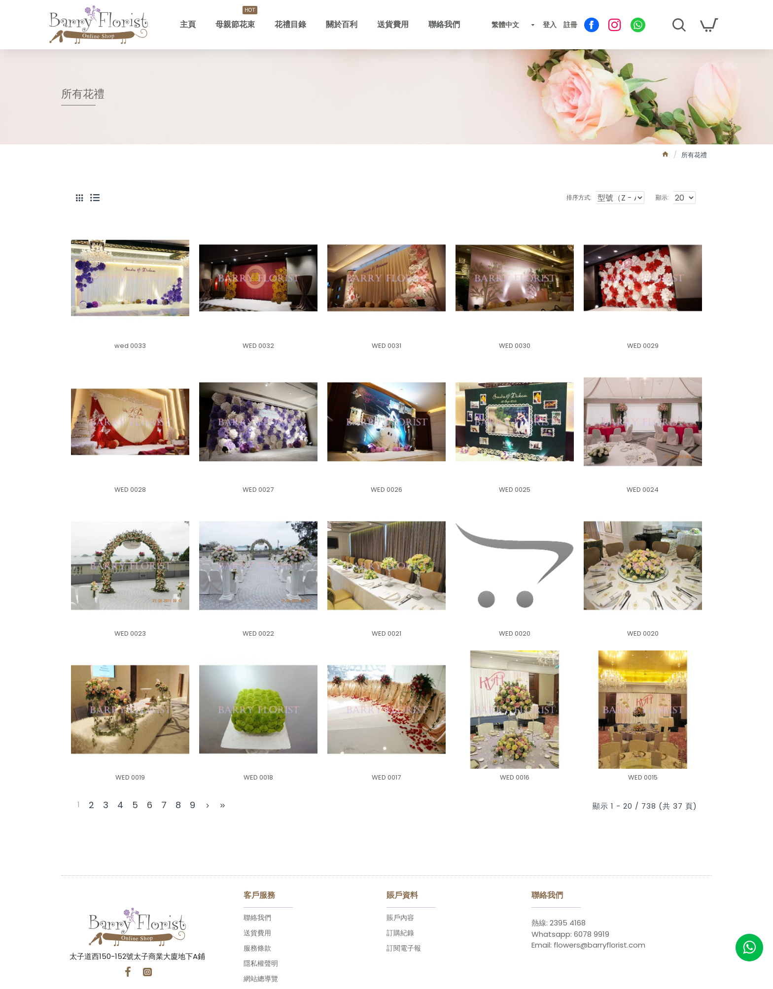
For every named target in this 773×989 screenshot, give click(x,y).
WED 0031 (386, 346)
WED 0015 (643, 778)
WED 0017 (386, 778)
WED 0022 (258, 634)
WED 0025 (514, 490)
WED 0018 (258, 778)
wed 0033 (130, 346)
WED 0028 (130, 490)
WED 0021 (386, 634)
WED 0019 (130, 778)
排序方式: (578, 197)
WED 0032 (258, 346)
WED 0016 (514, 778)
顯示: (664, 197)
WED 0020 (514, 634)
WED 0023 (130, 634)
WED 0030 (514, 346)
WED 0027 (258, 490)
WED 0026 (386, 490)
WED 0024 (643, 490)
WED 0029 (643, 346)
